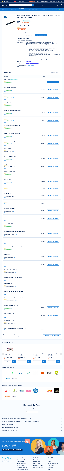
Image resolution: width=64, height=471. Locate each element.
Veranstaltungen (44, 1)
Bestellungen (56, 5)
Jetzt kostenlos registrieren (24, 35)
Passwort (44, 21)
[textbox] (20, 5)
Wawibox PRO (32, 1)
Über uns (60, 1)
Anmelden (51, 30)
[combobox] (21, 5)
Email (43, 16)
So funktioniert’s (53, 1)
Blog (38, 1)
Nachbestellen (48, 5)
